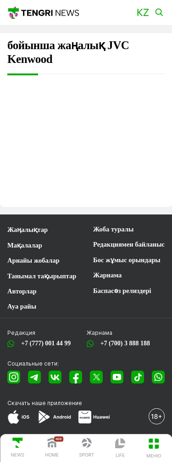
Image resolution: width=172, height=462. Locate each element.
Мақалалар (24, 245)
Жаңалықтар (27, 229)
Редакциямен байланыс (129, 244)
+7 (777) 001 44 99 (44, 343)
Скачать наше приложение (44, 403)
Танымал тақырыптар (41, 276)
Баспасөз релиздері (122, 290)
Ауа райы (21, 306)
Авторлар (22, 291)
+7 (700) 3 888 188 (123, 343)
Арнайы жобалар (33, 260)
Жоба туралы (113, 229)
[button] (143, 12)
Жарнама (107, 275)
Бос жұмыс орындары (127, 260)
